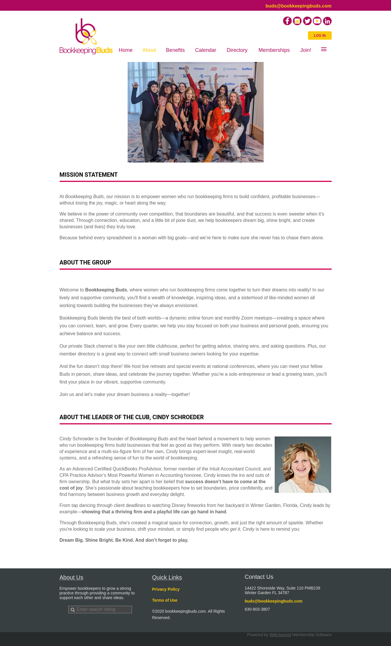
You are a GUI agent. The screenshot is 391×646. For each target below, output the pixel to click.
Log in (320, 36)
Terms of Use (165, 600)
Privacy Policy (166, 589)
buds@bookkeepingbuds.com (298, 5)
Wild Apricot (280, 634)
